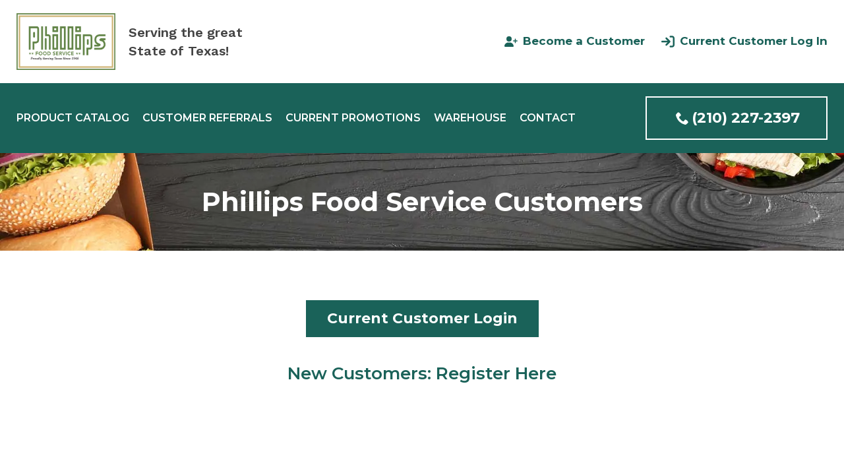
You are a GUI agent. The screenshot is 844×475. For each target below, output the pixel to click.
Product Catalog (72, 118)
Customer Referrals (207, 118)
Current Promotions (353, 118)
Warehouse (470, 118)
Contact (548, 118)
